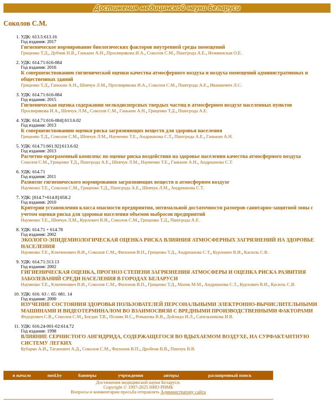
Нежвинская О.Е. (225, 52)
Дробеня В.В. (155, 348)
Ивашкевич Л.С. (226, 85)
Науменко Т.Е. (123, 136)
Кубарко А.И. (34, 348)
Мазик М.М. (189, 284)
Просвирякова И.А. (125, 52)
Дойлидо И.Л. (180, 316)
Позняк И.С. (121, 316)
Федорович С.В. (37, 316)
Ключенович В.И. (68, 252)
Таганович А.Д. (65, 348)
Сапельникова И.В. (215, 316)
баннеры (87, 375)
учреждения (130, 375)
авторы (171, 375)
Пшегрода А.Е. (191, 52)
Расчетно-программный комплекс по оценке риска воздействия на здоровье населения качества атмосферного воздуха (161, 156)
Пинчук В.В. (182, 348)
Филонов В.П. (132, 252)
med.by (54, 375)
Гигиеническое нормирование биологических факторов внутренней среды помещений (123, 47)
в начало (22, 375)
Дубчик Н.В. (63, 52)
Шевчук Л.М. (93, 85)
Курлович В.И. (94, 220)
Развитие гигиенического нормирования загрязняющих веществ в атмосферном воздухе (125, 182)
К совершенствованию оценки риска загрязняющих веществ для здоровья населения (121, 131)
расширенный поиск (230, 375)
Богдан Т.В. (95, 316)
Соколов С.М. (160, 52)
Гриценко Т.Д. (34, 52)
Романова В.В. (150, 316)
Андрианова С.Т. (155, 136)
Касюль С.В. (256, 252)
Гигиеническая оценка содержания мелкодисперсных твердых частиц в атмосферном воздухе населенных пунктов (156, 105)
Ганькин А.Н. (91, 52)
